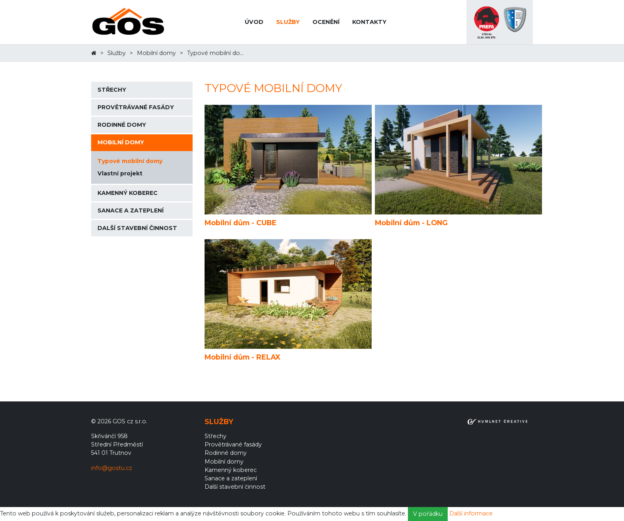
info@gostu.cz (111, 468)
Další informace (471, 513)
